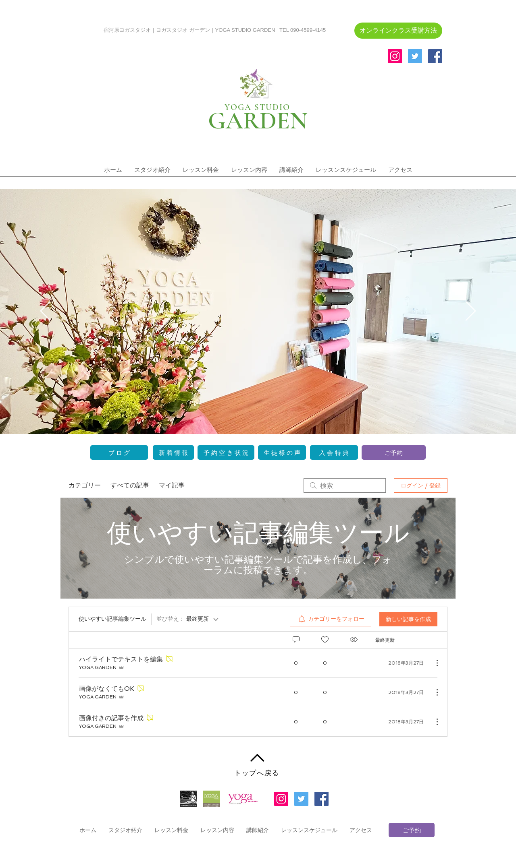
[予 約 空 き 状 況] (226, 452)
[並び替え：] (188, 619)
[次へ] (471, 311)
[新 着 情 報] (173, 452)
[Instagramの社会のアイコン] (395, 56)
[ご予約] (394, 452)
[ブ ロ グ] (119, 452)
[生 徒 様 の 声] (282, 452)
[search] (345, 485)
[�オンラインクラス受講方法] (398, 31)
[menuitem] (330, 619)
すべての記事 (129, 485)
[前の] (45, 311)
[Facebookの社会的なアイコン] (435, 56)
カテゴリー (85, 485)
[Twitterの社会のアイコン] (415, 56)
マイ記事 (172, 485)
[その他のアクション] (433, 663)
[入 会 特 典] (334, 452)
